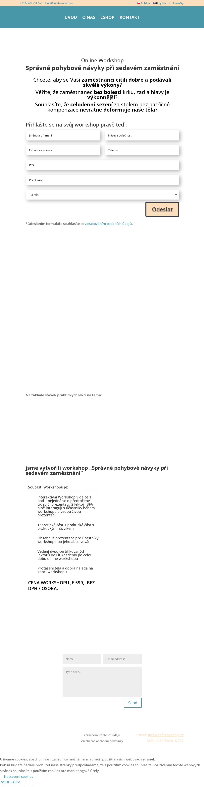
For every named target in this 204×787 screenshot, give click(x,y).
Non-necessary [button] (12, 755)
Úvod (71, 18)
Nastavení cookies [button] (18, 661)
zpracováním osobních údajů (108, 223)
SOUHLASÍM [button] (10, 667)
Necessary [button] (8, 726)
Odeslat (162, 209)
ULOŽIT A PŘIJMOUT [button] (16, 784)
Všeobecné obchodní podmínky (102, 626)
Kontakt (129, 18)
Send (132, 587)
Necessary (13, 732)
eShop (107, 18)
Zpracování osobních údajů (102, 620)
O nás (88, 18)
